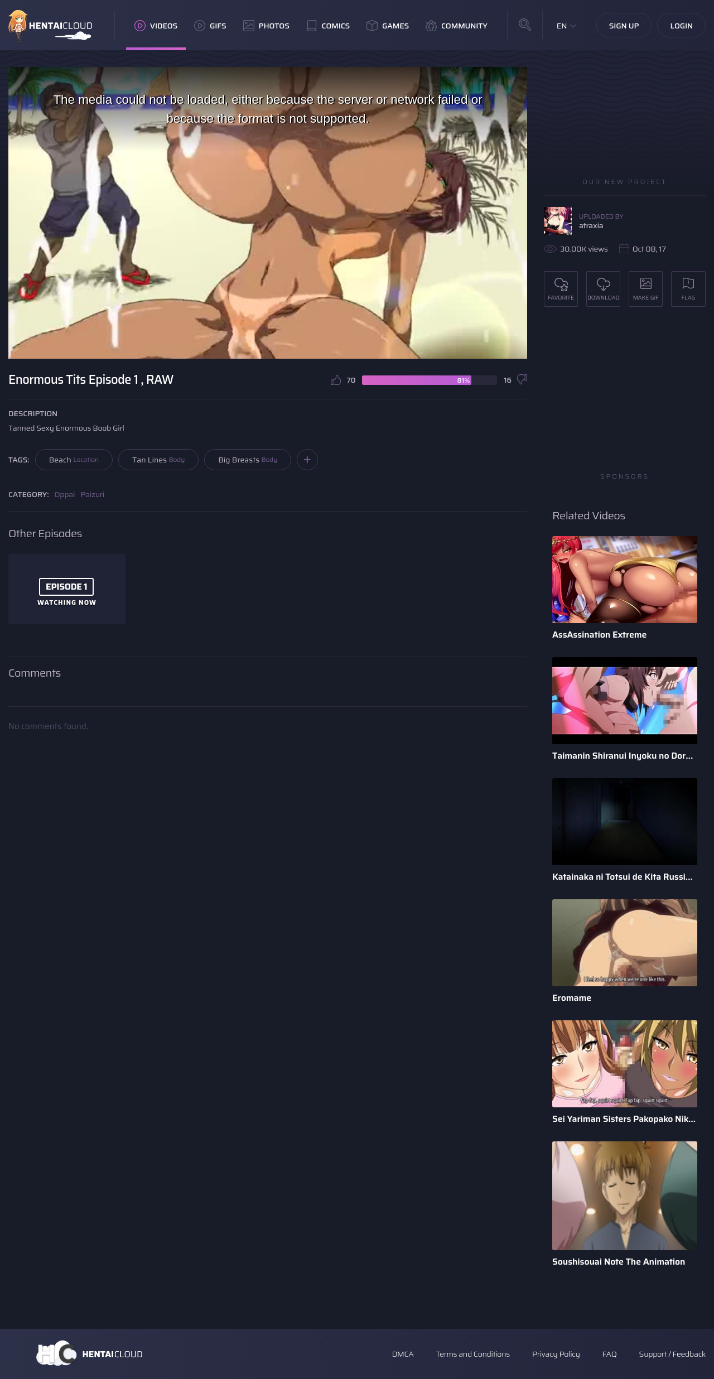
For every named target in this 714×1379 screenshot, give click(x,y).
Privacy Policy (556, 1354)
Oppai (65, 494)
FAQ (609, 1354)
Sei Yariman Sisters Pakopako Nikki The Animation (624, 1119)
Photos (266, 26)
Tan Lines (158, 460)
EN (562, 26)
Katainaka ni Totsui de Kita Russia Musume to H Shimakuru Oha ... (624, 877)
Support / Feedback (672, 1354)
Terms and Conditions (472, 1354)
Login (681, 26)
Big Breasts (247, 460)
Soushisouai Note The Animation (618, 1262)
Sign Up (624, 26)
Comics (328, 26)
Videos (155, 26)
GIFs (210, 26)
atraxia (591, 225)
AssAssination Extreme (599, 635)
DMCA (403, 1354)
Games (387, 26)
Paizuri (92, 494)
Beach (74, 460)
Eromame (571, 998)
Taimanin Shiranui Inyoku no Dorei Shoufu (624, 756)
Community (457, 26)
